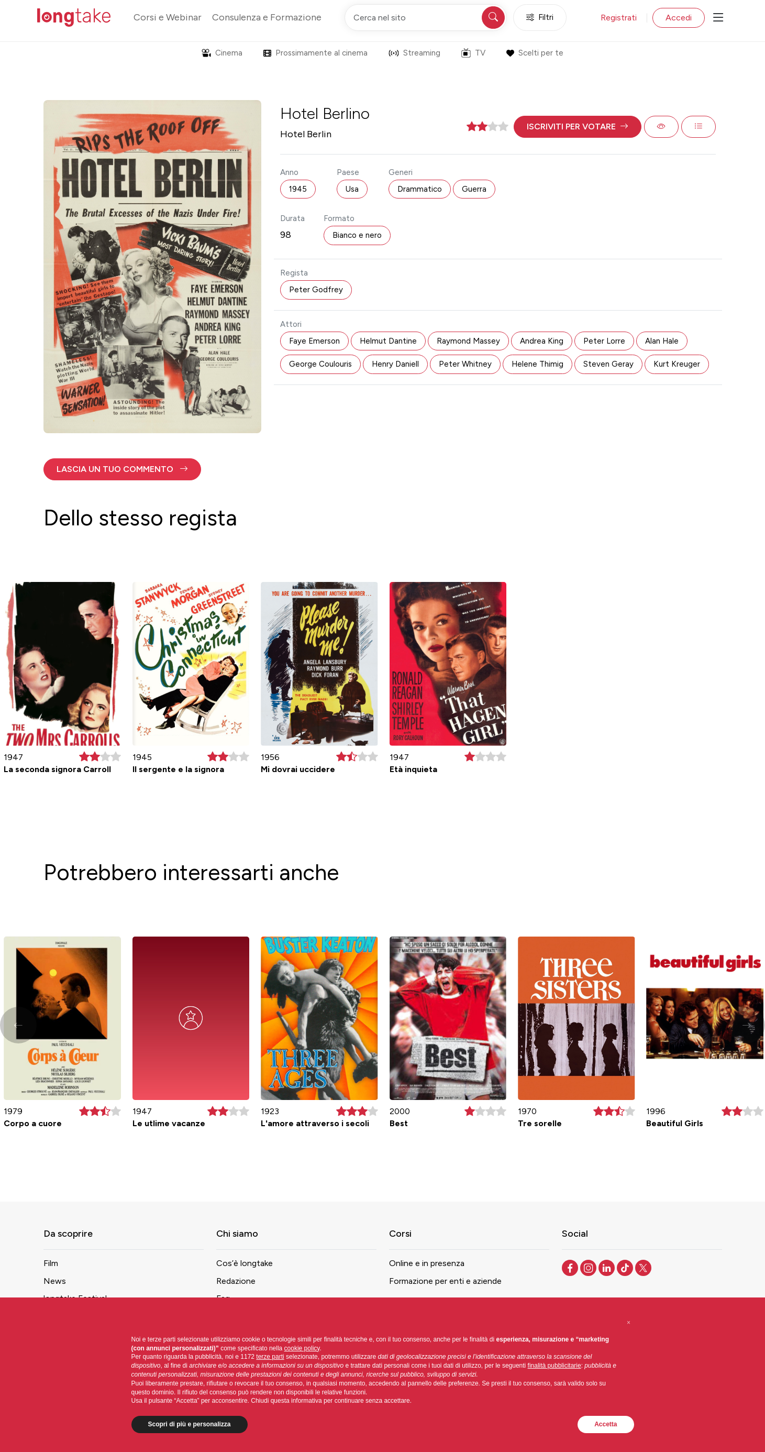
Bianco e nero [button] (357, 235)
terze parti (270, 1356)
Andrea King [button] (541, 341)
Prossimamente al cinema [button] (315, 53)
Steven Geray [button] (608, 364)
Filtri (539, 18)
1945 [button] (298, 189)
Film (50, 1263)
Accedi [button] (679, 18)
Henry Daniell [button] (395, 364)
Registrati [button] (619, 18)
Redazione (236, 1281)
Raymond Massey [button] (468, 341)
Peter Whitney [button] (465, 364)
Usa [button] (352, 189)
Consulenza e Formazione (266, 17)
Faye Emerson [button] (314, 341)
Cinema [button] (222, 53)
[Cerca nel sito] (426, 17)
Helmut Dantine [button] (388, 341)
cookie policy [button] (302, 1348)
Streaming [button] (414, 53)
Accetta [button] (605, 1424)
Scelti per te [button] (534, 53)
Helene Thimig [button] (537, 364)
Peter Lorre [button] (604, 341)
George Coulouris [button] (320, 364)
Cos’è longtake (244, 1263)
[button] (577, 127)
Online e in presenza (426, 1263)
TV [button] (473, 53)
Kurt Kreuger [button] (676, 364)
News (54, 1281)
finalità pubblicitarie (554, 1365)
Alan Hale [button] (662, 341)
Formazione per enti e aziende (445, 1281)
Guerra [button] (474, 189)
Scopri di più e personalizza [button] (189, 1424)
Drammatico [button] (419, 189)
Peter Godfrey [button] (316, 289)
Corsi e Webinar (168, 17)
